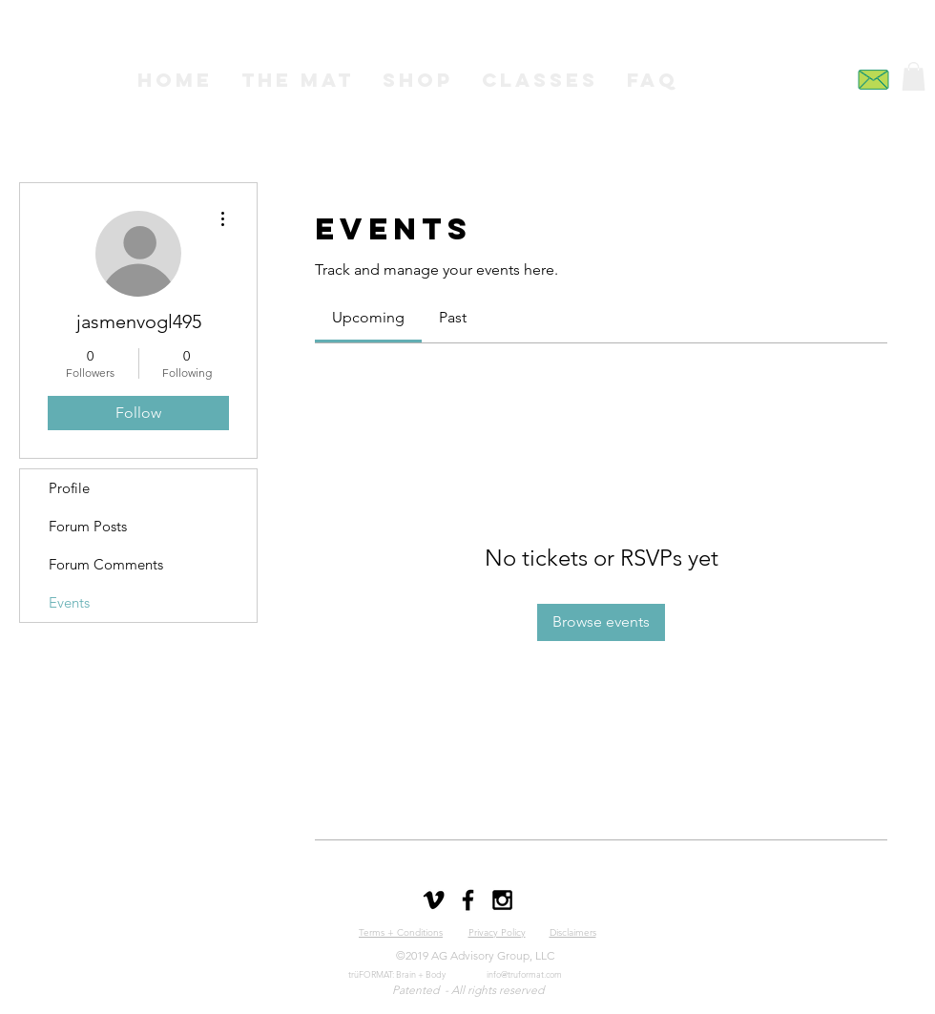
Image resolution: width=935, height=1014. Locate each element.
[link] (368, 317)
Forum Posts (88, 526)
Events (69, 602)
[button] (913, 76)
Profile (69, 488)
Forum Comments (106, 564)
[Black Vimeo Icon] (433, 900)
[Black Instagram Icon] (502, 900)
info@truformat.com (524, 974)
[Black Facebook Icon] (468, 900)
